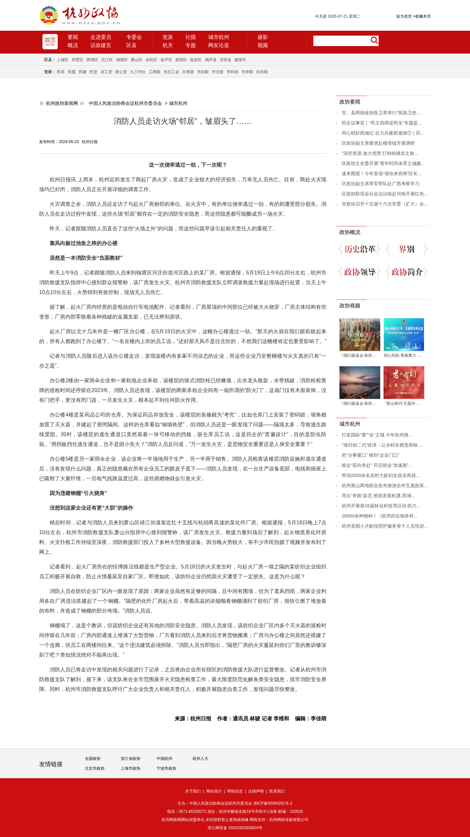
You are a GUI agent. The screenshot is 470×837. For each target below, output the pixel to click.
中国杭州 (164, 758)
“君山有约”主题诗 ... (402, 403)
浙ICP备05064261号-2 (272, 803)
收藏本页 (422, 16)
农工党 (106, 72)
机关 (168, 45)
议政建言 (100, 45)
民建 (82, 72)
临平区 (166, 59)
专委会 (134, 37)
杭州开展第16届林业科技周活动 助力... (381, 505)
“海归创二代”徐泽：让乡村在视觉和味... (382, 445)
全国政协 (93, 758)
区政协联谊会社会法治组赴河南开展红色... (385, 193)
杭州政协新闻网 (62, 103)
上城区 (63, 59)
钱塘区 (122, 59)
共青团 (188, 72)
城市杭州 (218, 37)
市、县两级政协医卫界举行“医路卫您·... (381, 112)
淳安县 (225, 59)
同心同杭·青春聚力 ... (402, 355)
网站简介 (214, 791)
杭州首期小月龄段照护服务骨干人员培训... (385, 526)
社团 (190, 37)
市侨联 (247, 72)
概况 (73, 45)
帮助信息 (235, 791)
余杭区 (151, 59)
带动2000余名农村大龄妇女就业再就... (381, 475)
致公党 (121, 72)
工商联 (155, 72)
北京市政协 (94, 768)
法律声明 (256, 791)
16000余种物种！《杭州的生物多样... (380, 515)
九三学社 (138, 72)
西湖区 (92, 59)
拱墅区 (78, 59)
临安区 (196, 59)
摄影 (263, 37)
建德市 (240, 59)
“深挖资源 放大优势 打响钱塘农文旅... (380, 153)
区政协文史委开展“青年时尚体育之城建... (383, 163)
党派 (168, 37)
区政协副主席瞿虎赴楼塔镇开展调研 (378, 143)
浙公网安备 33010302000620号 (235, 828)
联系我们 (277, 791)
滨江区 (107, 59)
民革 (61, 72)
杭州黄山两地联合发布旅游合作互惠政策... (385, 485)
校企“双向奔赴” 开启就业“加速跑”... (377, 465)
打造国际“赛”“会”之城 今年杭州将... (377, 434)
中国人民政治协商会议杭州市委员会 (125, 103)
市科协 (232, 72)
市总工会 (171, 72)
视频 (263, 45)
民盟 (72, 72)
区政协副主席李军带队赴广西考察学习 (380, 183)
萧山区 (137, 59)
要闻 (73, 37)
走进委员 (100, 37)
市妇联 (203, 72)
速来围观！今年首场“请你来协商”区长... (382, 173)
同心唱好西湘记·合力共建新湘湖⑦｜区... (383, 133)
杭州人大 (200, 758)
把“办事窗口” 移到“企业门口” (371, 455)
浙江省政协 (130, 758)
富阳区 (181, 59)
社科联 (262, 72)
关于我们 (193, 791)
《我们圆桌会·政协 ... (358, 355)
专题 (190, 45)
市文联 (218, 72)
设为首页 (404, 16)
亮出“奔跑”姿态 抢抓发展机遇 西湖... (378, 495)
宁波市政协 (166, 768)
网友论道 (218, 45)
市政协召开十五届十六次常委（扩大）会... (385, 203)
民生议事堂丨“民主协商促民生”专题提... (382, 122)
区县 (131, 45)
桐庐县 (211, 59)
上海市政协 (130, 768)
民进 (93, 72)
